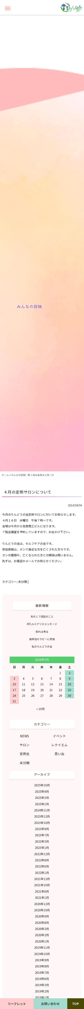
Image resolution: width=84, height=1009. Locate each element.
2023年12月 (42, 816)
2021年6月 (42, 891)
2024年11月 (42, 810)
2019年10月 (42, 954)
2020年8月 (42, 922)
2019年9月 (42, 960)
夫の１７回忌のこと (42, 616)
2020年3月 (42, 929)
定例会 (24, 753)
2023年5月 (42, 841)
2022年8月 (42, 860)
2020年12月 (42, 904)
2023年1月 (42, 847)
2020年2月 (42, 935)
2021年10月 (42, 885)
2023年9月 (42, 829)
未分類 (22, 581)
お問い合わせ (50, 1003)
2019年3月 (42, 985)
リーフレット (17, 1003)
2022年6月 (42, 866)
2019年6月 (42, 978)
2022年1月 (42, 872)
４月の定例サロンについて (27, 492)
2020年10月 (42, 910)
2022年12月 (42, 854)
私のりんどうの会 (42, 646)
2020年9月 (42, 916)
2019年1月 (42, 997)
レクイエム (59, 745)
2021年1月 (42, 897)
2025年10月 (42, 785)
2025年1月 (42, 804)
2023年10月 (42, 822)
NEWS (24, 736)
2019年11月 (42, 947)
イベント (59, 736)
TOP (75, 1003)
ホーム (5, 475)
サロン (24, 745)
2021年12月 (42, 879)
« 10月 (40, 709)
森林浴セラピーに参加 (42, 639)
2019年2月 (42, 991)
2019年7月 (42, 972)
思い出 (59, 753)
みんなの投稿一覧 (20, 475)
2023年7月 (42, 835)
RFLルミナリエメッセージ (42, 624)
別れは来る (42, 631)
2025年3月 (42, 797)
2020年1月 (42, 941)
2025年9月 (42, 791)
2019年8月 (42, 966)
